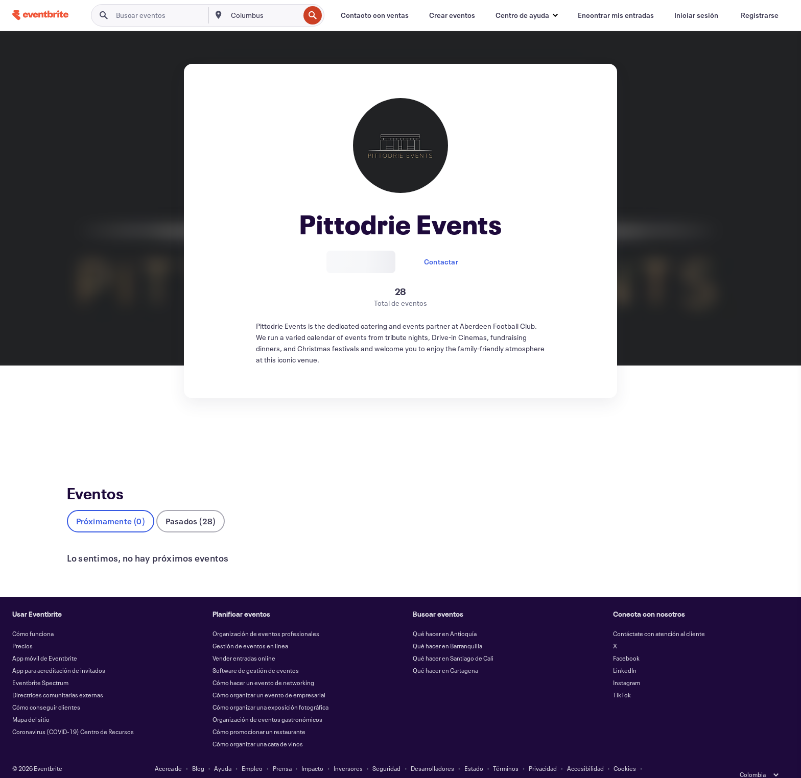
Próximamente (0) (110, 504)
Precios (22, 629)
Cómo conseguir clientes (46, 690)
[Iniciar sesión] (696, 15)
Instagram (626, 666)
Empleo (252, 751)
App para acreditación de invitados (58, 653)
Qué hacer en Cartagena (445, 653)
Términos (506, 751)
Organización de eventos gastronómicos (267, 702)
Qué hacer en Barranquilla (447, 629)
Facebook (626, 641)
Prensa (282, 751)
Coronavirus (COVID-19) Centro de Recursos (73, 715)
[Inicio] (40, 15)
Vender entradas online (244, 641)
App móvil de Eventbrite (44, 641)
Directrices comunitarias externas (57, 678)
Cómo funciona (33, 617)
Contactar (441, 261)
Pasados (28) (191, 504)
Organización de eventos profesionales (266, 617)
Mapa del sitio (31, 702)
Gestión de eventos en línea (250, 629)
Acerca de (168, 751)
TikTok (622, 678)
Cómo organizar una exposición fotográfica (270, 690)
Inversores (348, 751)
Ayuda (222, 751)
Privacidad (543, 751)
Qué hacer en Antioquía (445, 617)
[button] (526, 15)
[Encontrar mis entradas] (616, 15)
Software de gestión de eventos (256, 653)
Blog (198, 751)
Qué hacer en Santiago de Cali (453, 641)
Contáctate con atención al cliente (659, 617)
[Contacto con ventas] (375, 15)
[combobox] (264, 15)
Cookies (625, 751)
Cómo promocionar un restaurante (259, 715)
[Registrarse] (760, 15)
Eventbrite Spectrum (40, 666)
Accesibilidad (585, 751)
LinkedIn (625, 653)
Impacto (312, 751)
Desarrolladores (432, 751)
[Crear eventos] (452, 15)
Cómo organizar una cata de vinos (258, 727)
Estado (473, 751)
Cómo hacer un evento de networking (263, 666)
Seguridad (386, 751)
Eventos (80, 436)
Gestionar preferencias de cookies (400, 764)
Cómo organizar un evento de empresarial (269, 678)
